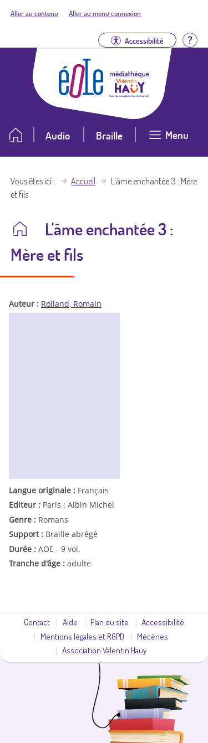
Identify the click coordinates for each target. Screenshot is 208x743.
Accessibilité (162, 621)
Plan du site (109, 621)
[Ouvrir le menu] (168, 139)
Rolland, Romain (71, 303)
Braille (109, 135)
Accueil (83, 181)
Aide (70, 621)
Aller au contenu (34, 13)
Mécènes (152, 636)
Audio (57, 135)
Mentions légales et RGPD (82, 636)
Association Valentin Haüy (104, 650)
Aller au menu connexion (105, 13)
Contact (37, 621)
